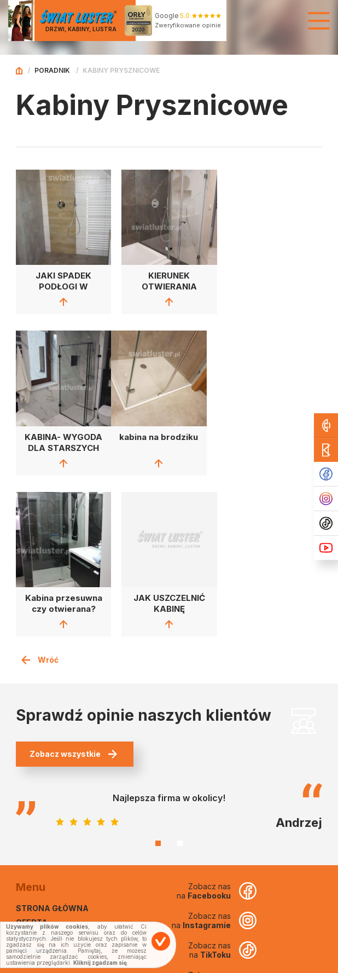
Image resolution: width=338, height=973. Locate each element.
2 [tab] (180, 681)
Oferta (32, 760)
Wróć (40, 497)
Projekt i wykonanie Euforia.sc (276, 964)
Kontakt (35, 817)
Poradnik (52, 70)
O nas (28, 803)
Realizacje (41, 774)
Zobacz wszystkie (73, 591)
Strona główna (52, 746)
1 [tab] (158, 681)
